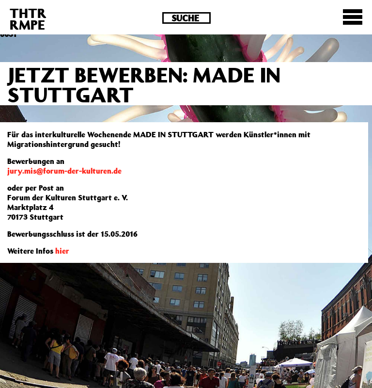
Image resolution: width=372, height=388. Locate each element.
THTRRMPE (28, 18)
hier (62, 251)
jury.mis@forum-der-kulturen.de (64, 171)
